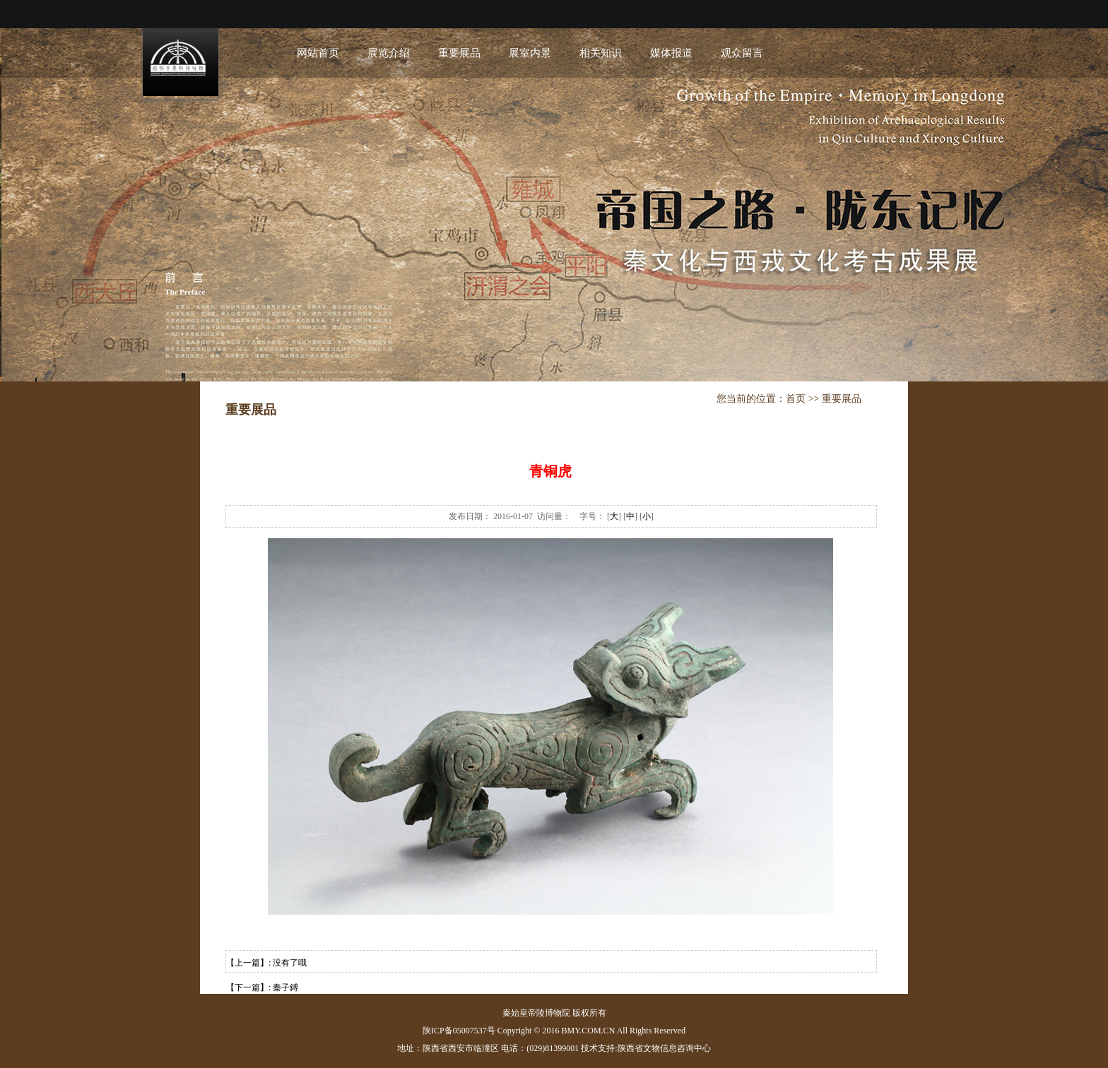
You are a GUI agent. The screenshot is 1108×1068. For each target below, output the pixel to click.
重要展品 (459, 53)
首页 (796, 398)
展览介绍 (388, 53)
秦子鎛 (285, 987)
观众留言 (742, 53)
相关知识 (600, 53)
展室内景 (530, 53)
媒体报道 (671, 53)
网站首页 (318, 53)
